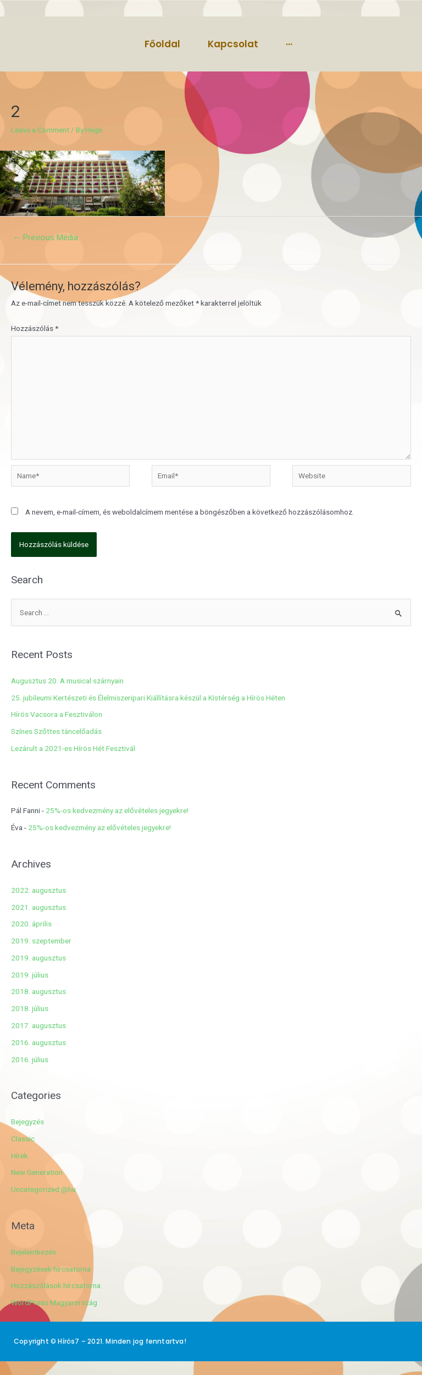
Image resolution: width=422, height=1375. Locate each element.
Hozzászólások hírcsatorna (56, 1285)
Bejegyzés (27, 1121)
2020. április (31, 923)
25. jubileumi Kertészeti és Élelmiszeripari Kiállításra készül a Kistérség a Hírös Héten (148, 697)
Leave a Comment (40, 129)
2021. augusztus (38, 907)
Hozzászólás (34, 328)
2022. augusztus (38, 890)
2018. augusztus (38, 991)
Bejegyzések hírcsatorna (51, 1268)
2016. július (29, 1059)
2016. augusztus (38, 1042)
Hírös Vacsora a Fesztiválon (56, 714)
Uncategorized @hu (43, 1189)
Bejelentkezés (33, 1251)
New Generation (37, 1172)
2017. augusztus (38, 1025)
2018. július (29, 1008)
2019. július (29, 974)
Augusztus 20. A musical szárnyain (67, 680)
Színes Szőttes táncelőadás (56, 731)
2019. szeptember (41, 940)
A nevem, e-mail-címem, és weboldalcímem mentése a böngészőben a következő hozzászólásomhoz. (189, 511)
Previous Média (46, 237)
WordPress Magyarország (54, 1302)
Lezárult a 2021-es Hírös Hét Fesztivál (73, 748)
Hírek (19, 1155)
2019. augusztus (38, 957)
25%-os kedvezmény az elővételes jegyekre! (117, 810)
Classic (23, 1138)
